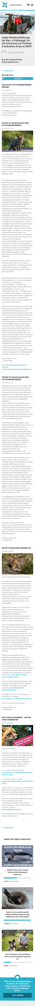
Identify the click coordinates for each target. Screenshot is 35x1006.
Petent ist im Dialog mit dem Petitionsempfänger (15, 124)
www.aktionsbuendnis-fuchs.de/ (16, 365)
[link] (32, 5)
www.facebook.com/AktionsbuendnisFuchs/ (17, 369)
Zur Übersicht (8, 71)
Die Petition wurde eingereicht (16, 548)
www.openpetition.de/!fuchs (11, 809)
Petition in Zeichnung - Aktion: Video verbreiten (16, 718)
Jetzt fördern (17, 995)
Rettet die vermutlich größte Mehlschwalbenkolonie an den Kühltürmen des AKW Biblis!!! (17, 914)
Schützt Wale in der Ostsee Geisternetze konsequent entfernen (17, 872)
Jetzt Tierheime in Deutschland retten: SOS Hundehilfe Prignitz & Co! (17, 956)
